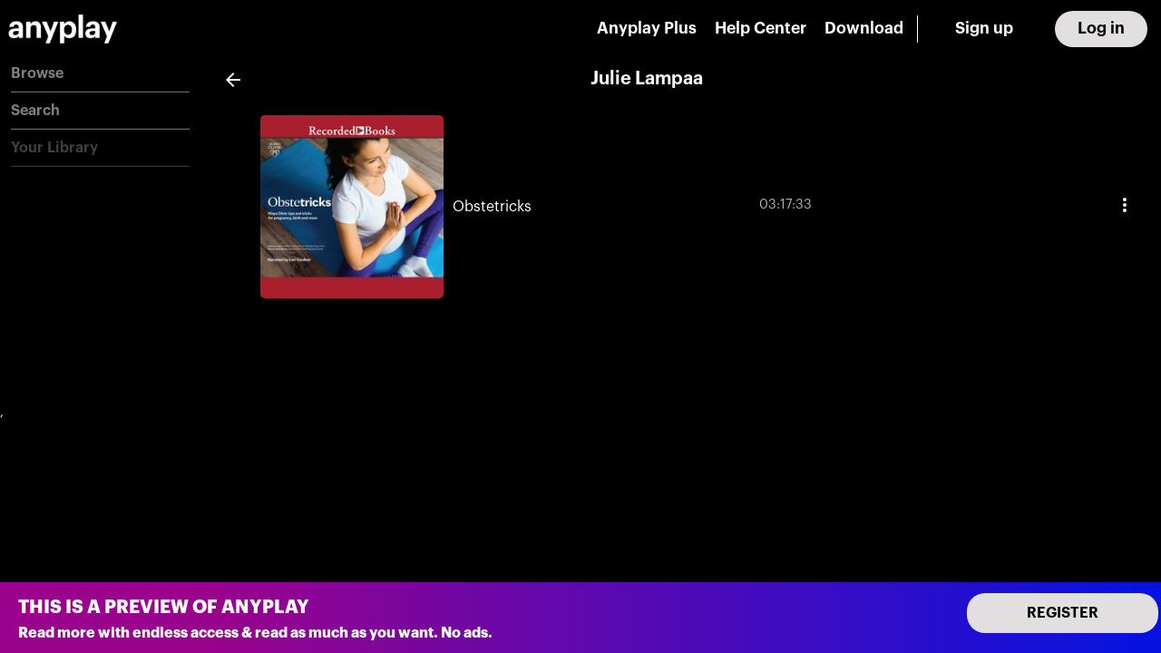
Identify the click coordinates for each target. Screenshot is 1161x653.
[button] (100, 74)
